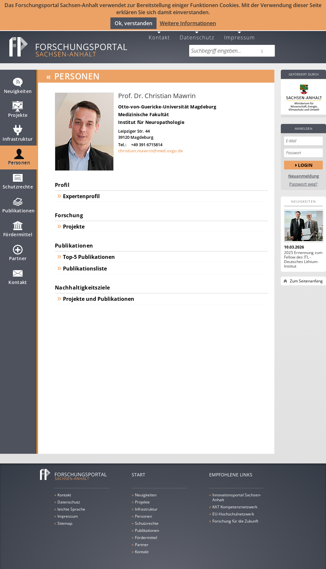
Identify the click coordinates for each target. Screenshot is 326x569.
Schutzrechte (18, 179)
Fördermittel (17, 227)
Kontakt (159, 32)
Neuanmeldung (303, 171)
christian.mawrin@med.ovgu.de (150, 146)
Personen (19, 155)
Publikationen (18, 203)
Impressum (239, 32)
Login (305, 160)
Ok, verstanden (133, 22)
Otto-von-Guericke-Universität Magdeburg (167, 102)
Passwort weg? (303, 179)
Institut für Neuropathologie (151, 117)
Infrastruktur (18, 131)
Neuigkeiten (18, 83)
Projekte (18, 107)
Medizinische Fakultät (143, 110)
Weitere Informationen (188, 22)
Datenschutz (197, 32)
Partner (17, 251)
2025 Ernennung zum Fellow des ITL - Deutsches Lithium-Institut (303, 255)
